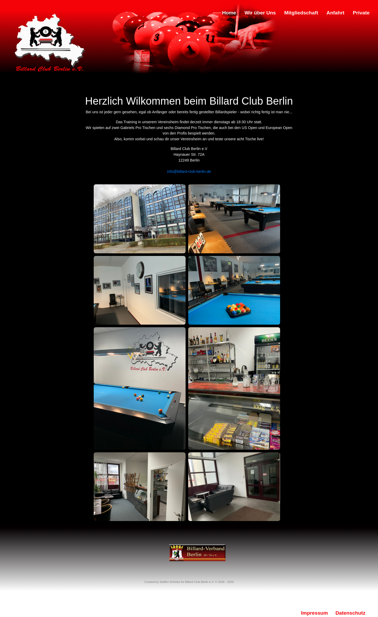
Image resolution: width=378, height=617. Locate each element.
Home (229, 12)
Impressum (314, 613)
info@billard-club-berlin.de (189, 171)
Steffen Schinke (170, 581)
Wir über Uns (260, 12)
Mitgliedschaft (301, 12)
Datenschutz (350, 613)
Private (361, 12)
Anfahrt (335, 12)
